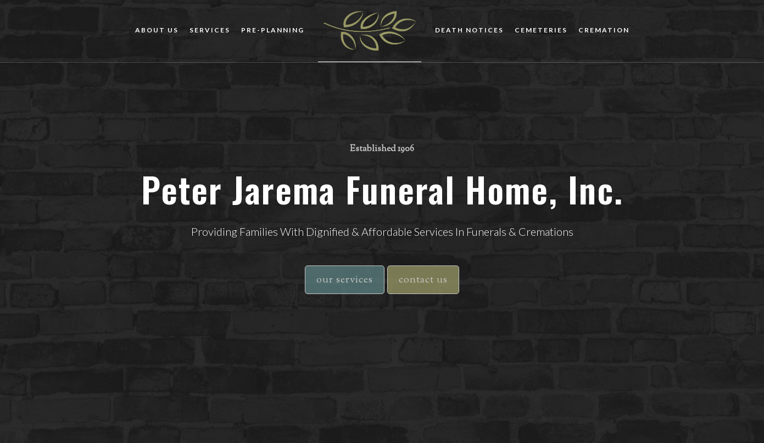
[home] (369, 31)
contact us (423, 280)
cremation (603, 30)
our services (344, 280)
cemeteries (541, 30)
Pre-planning (272, 30)
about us (157, 30)
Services (209, 30)
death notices (469, 30)
